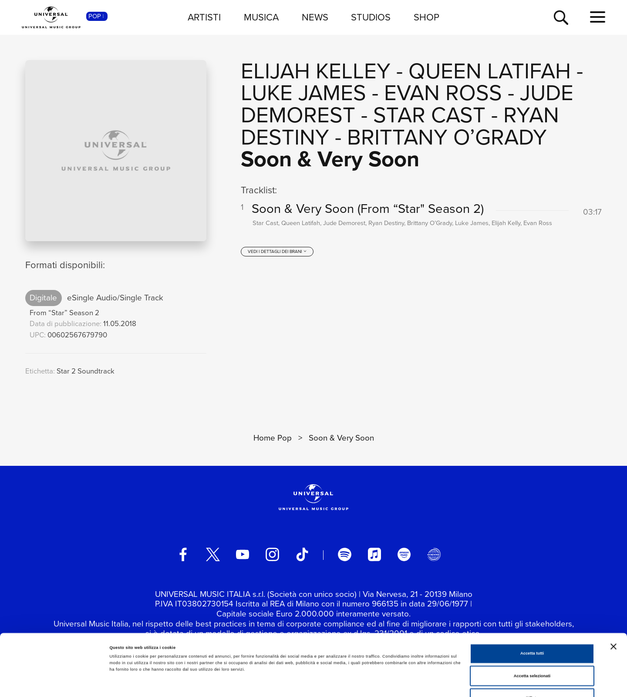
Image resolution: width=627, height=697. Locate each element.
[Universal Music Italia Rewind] (433, 554)
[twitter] (213, 554)
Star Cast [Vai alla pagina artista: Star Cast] (429, 114)
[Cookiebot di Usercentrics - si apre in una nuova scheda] (56, 682)
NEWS (315, 17)
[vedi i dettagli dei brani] (277, 252)
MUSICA (261, 17)
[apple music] (374, 554)
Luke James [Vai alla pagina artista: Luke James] (303, 92)
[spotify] (344, 554)
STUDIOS (371, 17)
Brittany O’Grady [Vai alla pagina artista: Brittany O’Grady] (447, 137)
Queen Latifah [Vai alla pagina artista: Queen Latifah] (489, 70)
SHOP (426, 17)
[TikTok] (302, 554)
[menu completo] (597, 17)
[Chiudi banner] (613, 598)
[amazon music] (404, 554)
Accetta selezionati (532, 627)
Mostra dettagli (362, 682)
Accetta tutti (532, 605)
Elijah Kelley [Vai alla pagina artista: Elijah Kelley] (316, 70)
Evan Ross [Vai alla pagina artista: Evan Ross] (443, 92)
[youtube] (242, 554)
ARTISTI (204, 17)
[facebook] (183, 554)
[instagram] (272, 554)
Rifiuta (532, 649)
